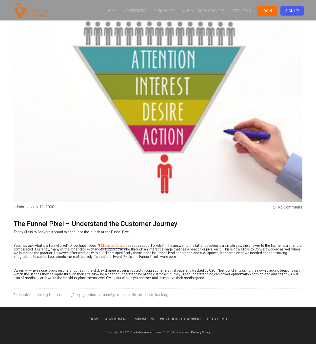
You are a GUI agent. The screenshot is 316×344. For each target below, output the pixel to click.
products (145, 294)
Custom (26, 294)
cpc (80, 294)
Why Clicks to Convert (203, 11)
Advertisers (135, 11)
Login (267, 11)
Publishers (164, 11)
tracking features (48, 294)
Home (112, 11)
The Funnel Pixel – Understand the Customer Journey (96, 224)
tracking (161, 294)
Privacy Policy (200, 332)
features (92, 294)
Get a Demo (241, 11)
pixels (130, 294)
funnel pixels (112, 294)
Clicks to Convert (114, 246)
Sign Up (292, 11)
